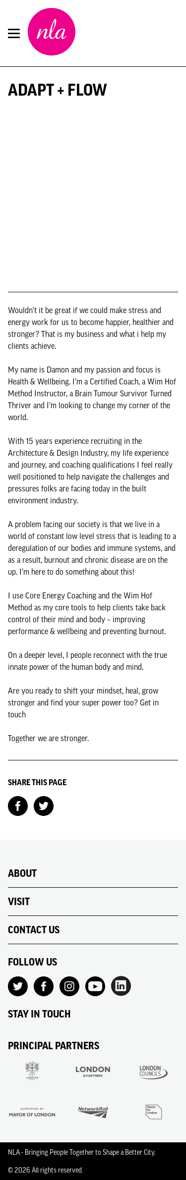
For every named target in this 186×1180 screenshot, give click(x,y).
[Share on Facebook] (18, 805)
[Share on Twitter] (44, 805)
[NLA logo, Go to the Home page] (51, 33)
